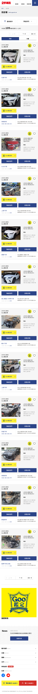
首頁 (2, 8)
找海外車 (29, 3)
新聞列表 (19, 638)
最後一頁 (33, 34)
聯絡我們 (9, 72)
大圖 (27, 39)
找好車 (16, 3)
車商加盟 (7, 666)
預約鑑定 (10, 683)
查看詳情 (27, 72)
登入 (28, 683)
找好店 (23, 3)
